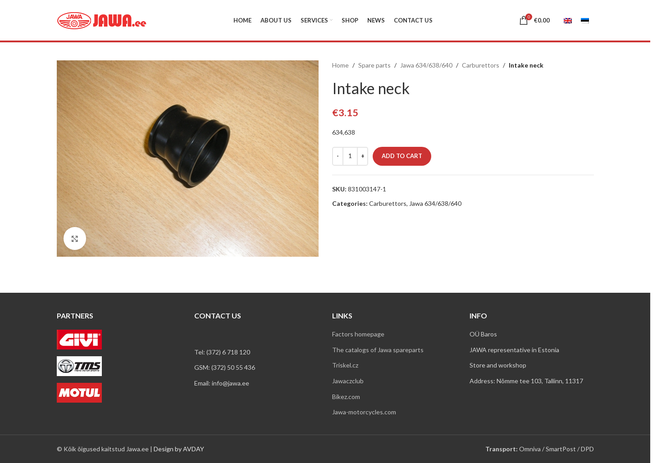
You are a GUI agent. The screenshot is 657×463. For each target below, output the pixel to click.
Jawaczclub (348, 381)
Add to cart (402, 155)
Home (340, 65)
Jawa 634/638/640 (426, 65)
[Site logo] (102, 19)
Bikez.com (346, 396)
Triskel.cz (345, 365)
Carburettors (480, 65)
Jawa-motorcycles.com (364, 412)
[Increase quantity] (362, 156)
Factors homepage (358, 334)
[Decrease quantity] (337, 156)
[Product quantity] (350, 156)
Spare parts (374, 65)
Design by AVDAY (179, 449)
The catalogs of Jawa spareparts (378, 350)
